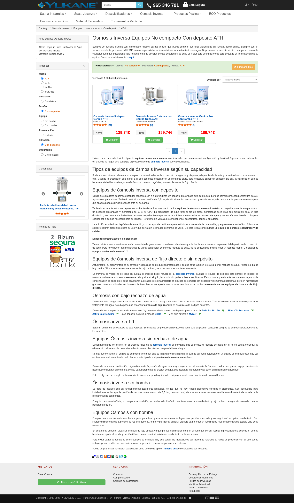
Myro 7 (193, 314)
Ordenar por (213, 80)
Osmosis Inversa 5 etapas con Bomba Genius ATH (154, 117)
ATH (45, 78)
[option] (62, 196)
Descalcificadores (118, 14)
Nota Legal (194, 491)
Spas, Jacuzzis (85, 14)
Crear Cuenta (45, 474)
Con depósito (50, 144)
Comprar (112, 140)
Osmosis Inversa (153, 14)
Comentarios (45, 168)
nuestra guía (171, 448)
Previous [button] (43, 194)
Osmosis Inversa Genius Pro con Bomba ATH (195, 117)
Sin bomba (48, 121)
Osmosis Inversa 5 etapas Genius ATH (109, 117)
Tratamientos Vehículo (126, 21)
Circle (158, 314)
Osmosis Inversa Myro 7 (51, 54)
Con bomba (49, 125)
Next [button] (81, 194)
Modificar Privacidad (199, 484)
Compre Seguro (121, 477)
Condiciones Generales (201, 477)
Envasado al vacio (54, 21)
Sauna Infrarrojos (53, 14)
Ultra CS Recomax (238, 310)
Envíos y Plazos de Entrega (203, 474)
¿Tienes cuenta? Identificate (71, 482)
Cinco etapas (49, 154)
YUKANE (47, 91)
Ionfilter (46, 87)
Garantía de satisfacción (125, 481)
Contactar (118, 474)
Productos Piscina (187, 14)
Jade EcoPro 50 (211, 310)
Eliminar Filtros (243, 67)
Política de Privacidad (200, 481)
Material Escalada (89, 21)
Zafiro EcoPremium (103, 314)
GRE (45, 82)
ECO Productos (221, 14)
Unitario (47, 135)
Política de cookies (198, 487)
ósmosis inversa (160, 161)
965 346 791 (163, 5)
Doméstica (48, 101)
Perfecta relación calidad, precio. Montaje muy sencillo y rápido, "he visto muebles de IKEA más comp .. (59, 208)
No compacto (50, 111)
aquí (131, 57)
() (102, 125)
